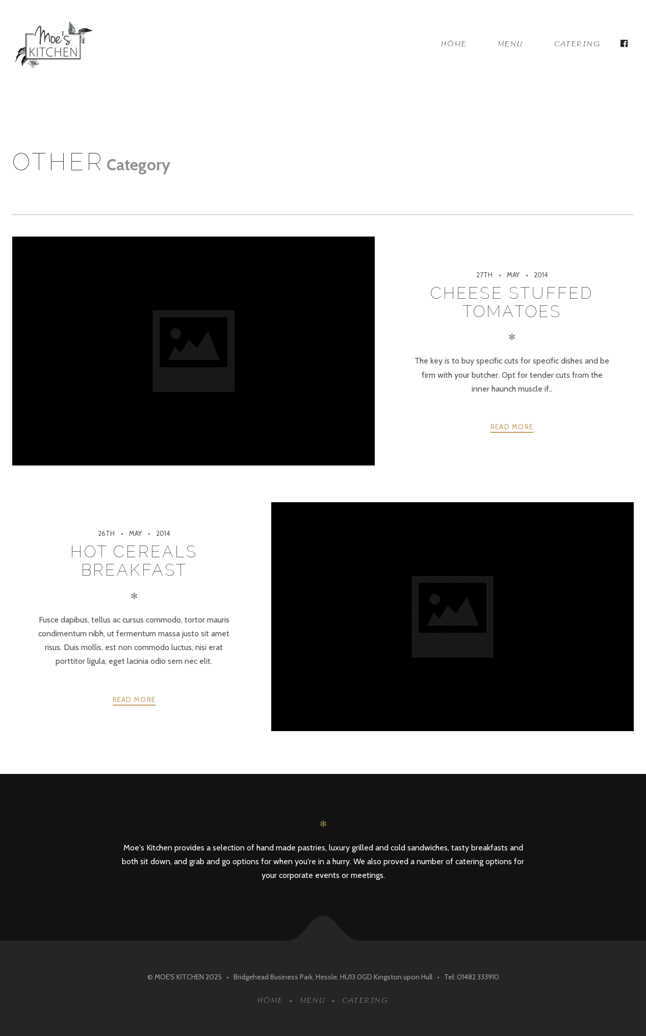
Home (454, 44)
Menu (511, 44)
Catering (577, 44)
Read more (512, 427)
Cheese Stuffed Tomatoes (512, 302)
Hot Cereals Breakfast (133, 560)
